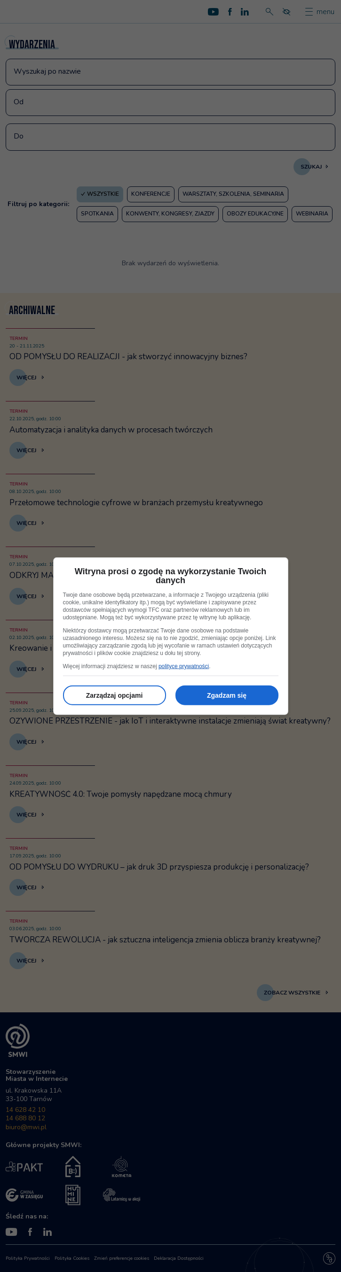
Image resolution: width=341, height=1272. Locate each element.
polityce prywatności (184, 666)
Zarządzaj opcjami (114, 695)
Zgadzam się (226, 695)
